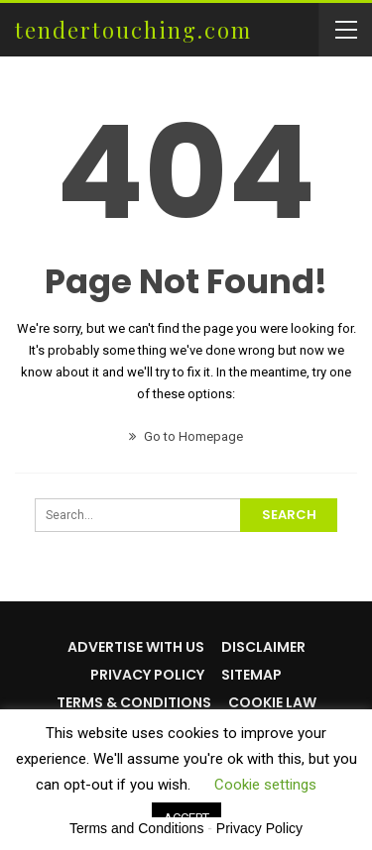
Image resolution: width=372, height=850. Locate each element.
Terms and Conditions (136, 828)
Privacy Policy (147, 675)
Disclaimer (263, 647)
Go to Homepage (186, 436)
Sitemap (251, 675)
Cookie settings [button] (265, 785)
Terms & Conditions (134, 702)
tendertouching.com (133, 30)
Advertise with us (135, 647)
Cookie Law (272, 702)
